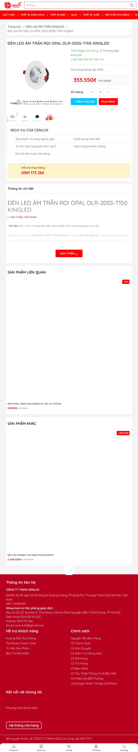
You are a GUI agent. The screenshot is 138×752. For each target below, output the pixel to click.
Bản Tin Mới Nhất (17, 653)
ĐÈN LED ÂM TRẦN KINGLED (45, 26)
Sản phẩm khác (22, 423)
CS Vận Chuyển (81, 648)
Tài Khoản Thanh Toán (21, 643)
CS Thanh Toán (81, 643)
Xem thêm (69, 253)
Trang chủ (14, 26)
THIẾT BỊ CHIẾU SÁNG (32, 14)
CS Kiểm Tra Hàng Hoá (86, 653)
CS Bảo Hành (79, 668)
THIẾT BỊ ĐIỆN (58, 14)
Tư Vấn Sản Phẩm (18, 648)
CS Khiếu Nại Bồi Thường (87, 678)
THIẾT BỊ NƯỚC (91, 14)
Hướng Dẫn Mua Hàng (21, 638)
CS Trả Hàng (79, 663)
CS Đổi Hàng (79, 658)
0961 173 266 (32, 172)
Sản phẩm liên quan (27, 272)
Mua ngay (108, 101)
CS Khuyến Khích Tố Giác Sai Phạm (94, 683)
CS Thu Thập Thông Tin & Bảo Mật (93, 673)
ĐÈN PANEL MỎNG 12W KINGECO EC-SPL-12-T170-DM (34, 403)
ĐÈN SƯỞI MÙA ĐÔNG (117, 14)
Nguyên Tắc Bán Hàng (86, 638)
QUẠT (74, 14)
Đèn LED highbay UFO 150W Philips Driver (31, 555)
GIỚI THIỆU (9, 14)
